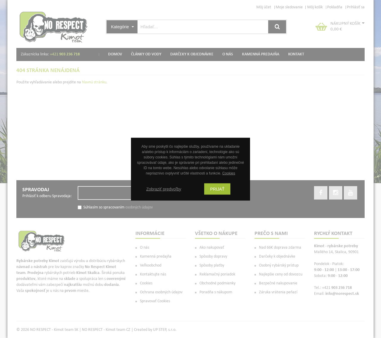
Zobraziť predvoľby (163, 188)
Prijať (217, 188)
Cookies (228, 173)
